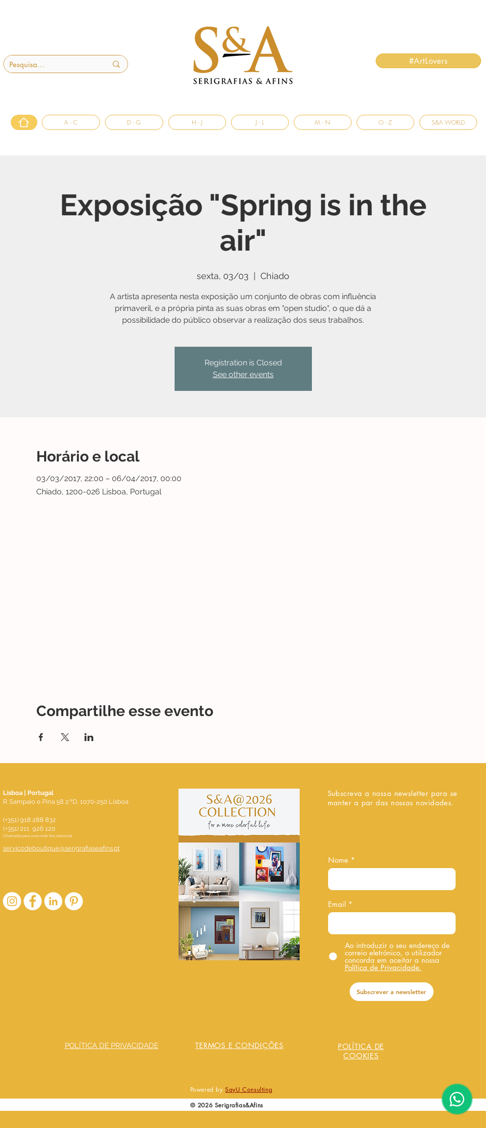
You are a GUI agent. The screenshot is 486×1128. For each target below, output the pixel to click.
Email (337, 904)
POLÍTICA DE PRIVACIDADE (111, 1045)
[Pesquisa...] (50, 64)
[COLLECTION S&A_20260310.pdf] (239, 876)
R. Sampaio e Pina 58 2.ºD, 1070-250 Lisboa (65, 801)
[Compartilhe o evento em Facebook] (41, 737)
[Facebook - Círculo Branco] (33, 901)
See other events (243, 374)
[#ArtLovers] (428, 60)
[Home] (24, 122)
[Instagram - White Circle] (12, 901)
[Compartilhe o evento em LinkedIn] (89, 737)
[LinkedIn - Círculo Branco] (53, 901)
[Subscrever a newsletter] (392, 991)
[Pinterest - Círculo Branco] (74, 901)
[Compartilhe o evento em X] (65, 737)
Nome (338, 860)
